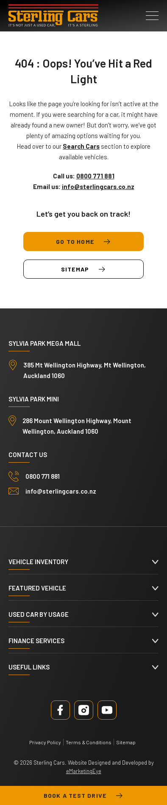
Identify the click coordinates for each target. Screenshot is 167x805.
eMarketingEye (83, 771)
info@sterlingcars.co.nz (60, 491)
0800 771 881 (42, 476)
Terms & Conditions (88, 742)
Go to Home (83, 241)
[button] (152, 15)
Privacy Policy (45, 742)
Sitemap (83, 269)
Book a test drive (83, 795)
